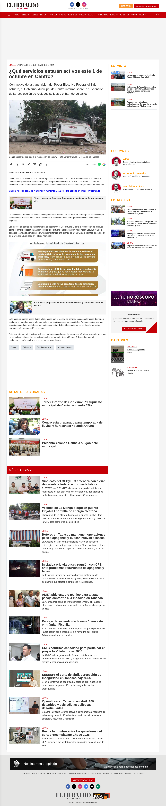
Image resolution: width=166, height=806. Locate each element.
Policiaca (25, 15)
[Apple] (92, 786)
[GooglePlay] (98, 786)
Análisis (62, 15)
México (35, 15)
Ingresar (126, 6)
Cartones (72, 15)
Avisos (134, 15)
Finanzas (53, 15)
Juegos (142, 15)
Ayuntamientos (65, 347)
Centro (14, 347)
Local (16, 15)
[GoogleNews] (86, 786)
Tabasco (27, 347)
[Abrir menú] (9, 15)
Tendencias (102, 15)
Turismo (114, 15)
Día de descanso (44, 347)
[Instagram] (84, 4)
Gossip (82, 15)
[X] (78, 4)
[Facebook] (72, 4)
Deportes (124, 15)
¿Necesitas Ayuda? (83, 780)
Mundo (43, 15)
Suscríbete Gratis (134, 329)
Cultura (91, 15)
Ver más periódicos (146, 6)
